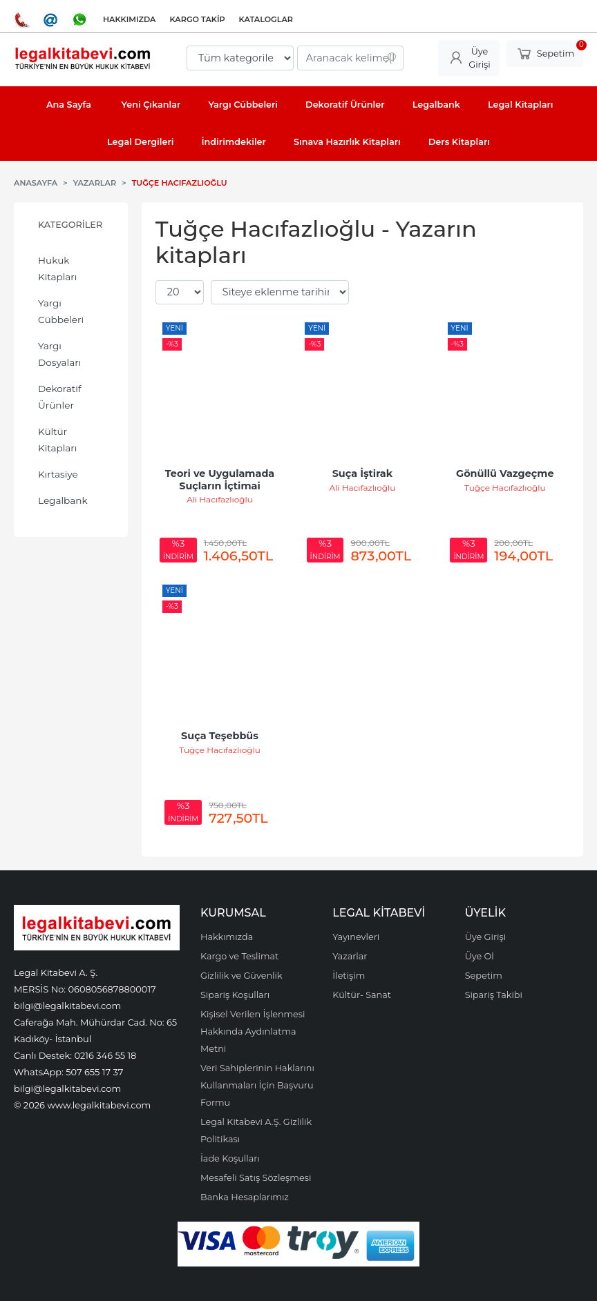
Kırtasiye (58, 474)
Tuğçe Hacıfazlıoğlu (505, 487)
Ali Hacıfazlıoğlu (220, 499)
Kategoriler (70, 224)
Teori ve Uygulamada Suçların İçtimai (221, 479)
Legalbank (63, 500)
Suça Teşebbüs (219, 736)
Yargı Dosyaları (59, 354)
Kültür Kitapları (57, 439)
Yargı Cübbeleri (61, 311)
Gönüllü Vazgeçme (504, 473)
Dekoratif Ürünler (60, 397)
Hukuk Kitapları (57, 268)
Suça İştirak (362, 473)
